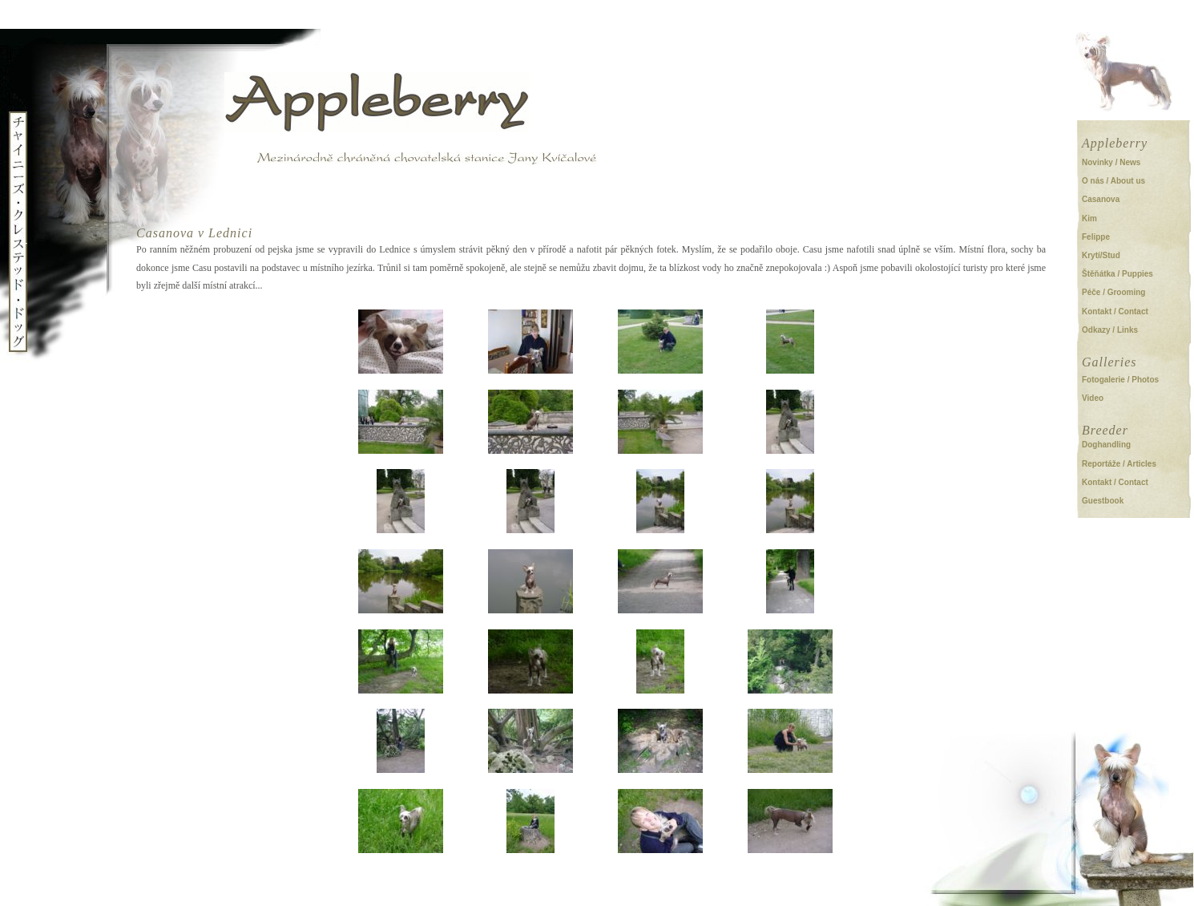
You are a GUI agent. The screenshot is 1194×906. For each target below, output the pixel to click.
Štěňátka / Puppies (1117, 273)
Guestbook (1102, 500)
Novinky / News (1111, 162)
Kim (1089, 218)
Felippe (1096, 237)
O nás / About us (1113, 180)
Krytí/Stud (1101, 255)
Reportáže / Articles (1119, 463)
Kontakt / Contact (1115, 311)
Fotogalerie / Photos (1120, 379)
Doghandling (1106, 444)
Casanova (1100, 199)
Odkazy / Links (1110, 330)
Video (1092, 398)
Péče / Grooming (1113, 292)
